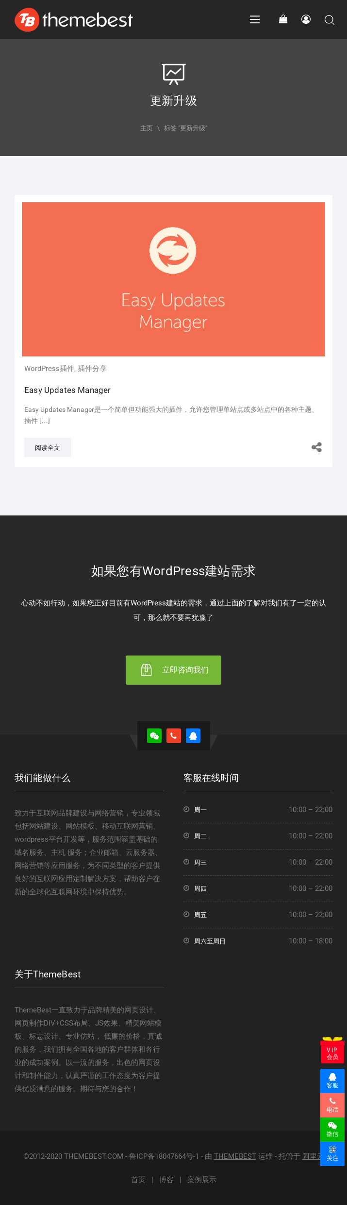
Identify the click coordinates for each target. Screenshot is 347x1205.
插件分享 (92, 368)
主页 (146, 128)
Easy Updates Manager (67, 390)
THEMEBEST (235, 1156)
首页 (138, 1179)
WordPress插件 (49, 368)
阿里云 (313, 1156)
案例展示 (201, 1179)
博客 (166, 1179)
